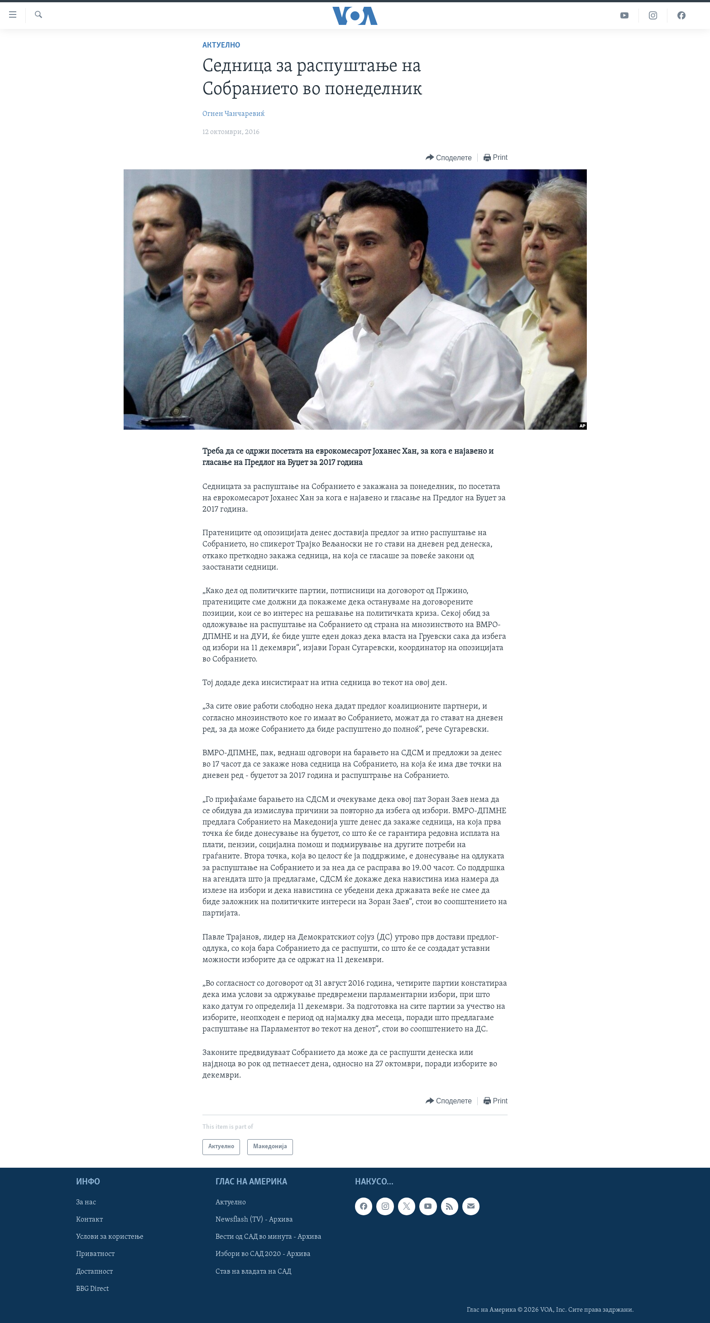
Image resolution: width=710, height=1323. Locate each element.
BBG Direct (92, 1288)
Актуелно (221, 45)
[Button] (449, 158)
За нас (86, 1202)
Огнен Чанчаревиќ (233, 114)
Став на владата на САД (253, 1271)
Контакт (89, 1219)
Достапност (94, 1271)
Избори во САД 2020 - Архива (263, 1254)
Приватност (95, 1254)
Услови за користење (110, 1237)
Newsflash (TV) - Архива (254, 1219)
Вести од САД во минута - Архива (268, 1237)
